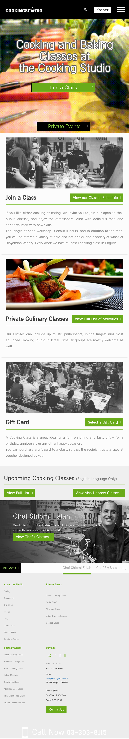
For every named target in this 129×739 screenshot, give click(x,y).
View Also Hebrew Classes (98, 493)
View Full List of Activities (96, 320)
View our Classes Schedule (95, 198)
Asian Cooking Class (13, 669)
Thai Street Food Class (14, 697)
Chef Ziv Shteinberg (111, 568)
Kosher (102, 10)
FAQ (6, 619)
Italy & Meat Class (12, 676)
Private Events (64, 127)
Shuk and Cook (53, 610)
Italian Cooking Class (13, 655)
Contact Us (9, 599)
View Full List (18, 493)
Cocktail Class (52, 624)
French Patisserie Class (14, 703)
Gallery (7, 592)
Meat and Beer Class (13, 690)
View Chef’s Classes (32, 537)
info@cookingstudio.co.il (57, 679)
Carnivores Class (11, 683)
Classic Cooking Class (56, 596)
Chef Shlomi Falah (77, 568)
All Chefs (9, 568)
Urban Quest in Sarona (56, 617)
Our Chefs (8, 606)
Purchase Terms (11, 640)
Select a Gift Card (103, 423)
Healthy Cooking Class (14, 662)
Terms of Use (10, 633)
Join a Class (63, 87)
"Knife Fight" (51, 603)
